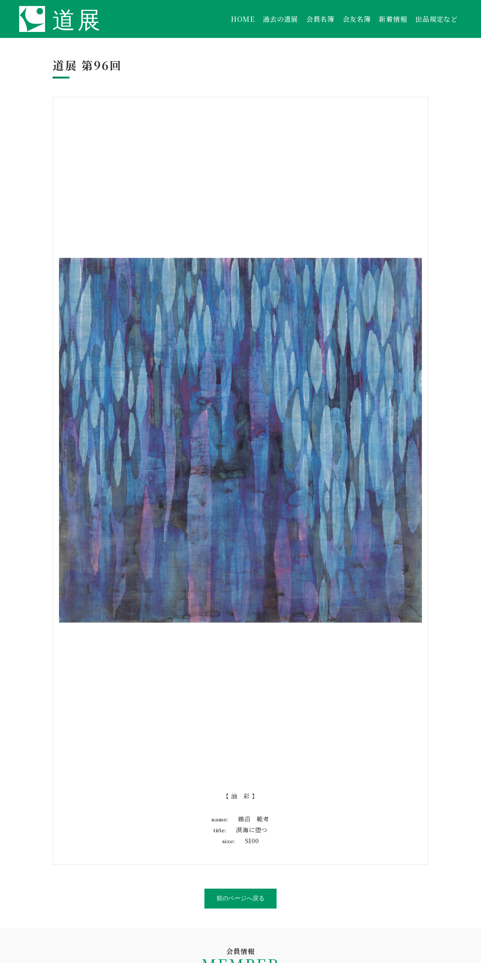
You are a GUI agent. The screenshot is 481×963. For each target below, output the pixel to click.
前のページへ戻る (240, 898)
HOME (242, 19)
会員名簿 (320, 19)
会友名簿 (357, 19)
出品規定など (436, 19)
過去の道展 (280, 19)
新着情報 (393, 19)
